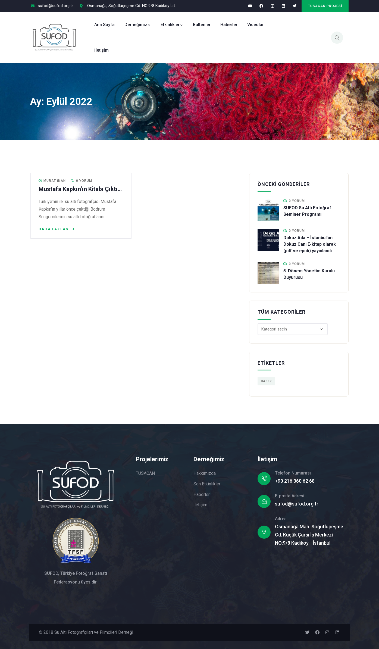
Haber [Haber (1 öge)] (266, 381)
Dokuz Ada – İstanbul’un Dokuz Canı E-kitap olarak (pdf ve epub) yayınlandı (309, 244)
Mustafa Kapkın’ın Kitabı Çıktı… (80, 189)
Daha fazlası (54, 229)
